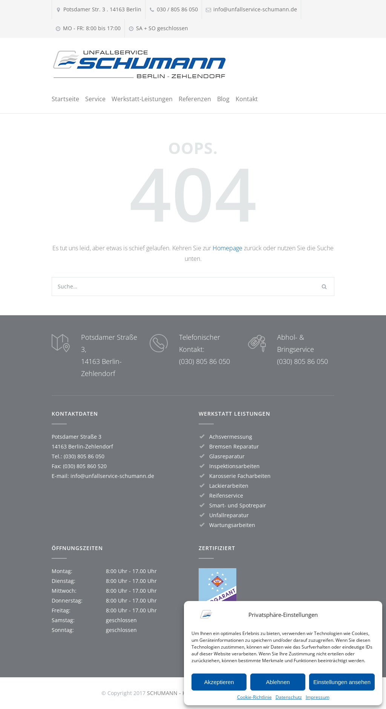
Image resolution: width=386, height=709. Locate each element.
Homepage (227, 248)
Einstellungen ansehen (342, 682)
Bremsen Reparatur (234, 446)
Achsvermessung (230, 436)
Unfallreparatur (229, 515)
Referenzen (195, 99)
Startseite (65, 99)
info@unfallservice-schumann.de (112, 475)
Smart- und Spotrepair (237, 505)
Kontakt (247, 99)
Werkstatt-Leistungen (142, 99)
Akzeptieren (219, 682)
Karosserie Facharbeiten (240, 475)
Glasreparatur (227, 456)
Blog (223, 99)
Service (95, 99)
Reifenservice (226, 495)
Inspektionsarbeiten (234, 466)
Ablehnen (278, 682)
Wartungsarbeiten (232, 525)
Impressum (317, 697)
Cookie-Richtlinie (254, 697)
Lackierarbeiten (228, 485)
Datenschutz (289, 697)
